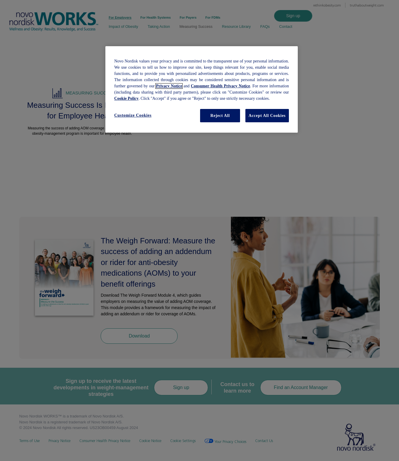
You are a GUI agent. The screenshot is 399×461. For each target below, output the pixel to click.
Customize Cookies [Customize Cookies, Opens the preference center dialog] (133, 115)
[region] (201, 89)
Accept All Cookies (267, 115)
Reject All (220, 115)
